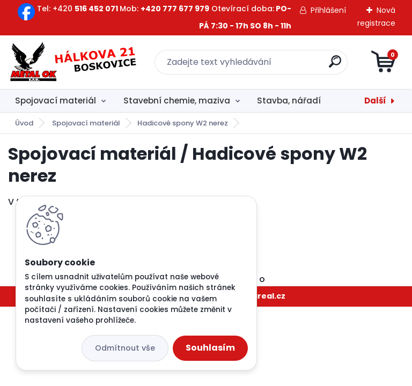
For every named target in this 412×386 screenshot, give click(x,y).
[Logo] (73, 62)
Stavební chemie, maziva (176, 100)
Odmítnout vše (125, 348)
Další (375, 100)
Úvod (24, 123)
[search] (335, 65)
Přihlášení (328, 10)
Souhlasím (210, 348)
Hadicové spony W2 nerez (182, 123)
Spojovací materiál (55, 100)
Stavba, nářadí (289, 100)
